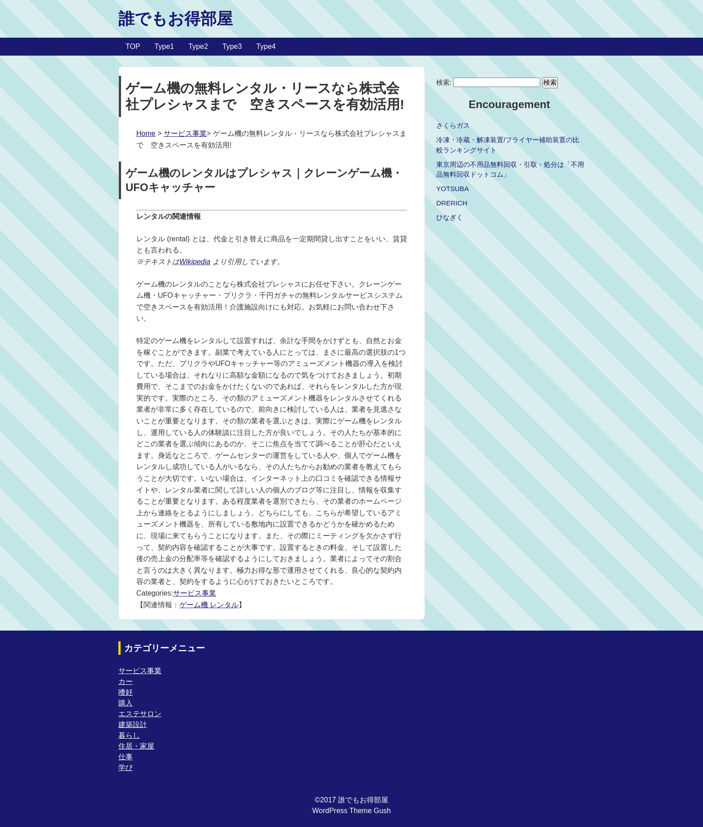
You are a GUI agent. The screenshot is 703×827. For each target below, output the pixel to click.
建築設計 (132, 724)
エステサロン (139, 714)
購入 (125, 703)
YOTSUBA (452, 188)
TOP (133, 46)
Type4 (266, 46)
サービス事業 (185, 133)
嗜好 (125, 692)
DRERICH (451, 203)
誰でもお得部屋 (175, 18)
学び (125, 767)
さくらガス (453, 125)
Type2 (198, 46)
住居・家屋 (136, 746)
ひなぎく (449, 217)
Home (146, 133)
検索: (443, 82)
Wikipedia (194, 262)
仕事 (125, 757)
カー (125, 681)
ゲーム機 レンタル (209, 605)
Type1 (164, 46)
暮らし (129, 735)
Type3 (232, 46)
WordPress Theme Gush (351, 810)
